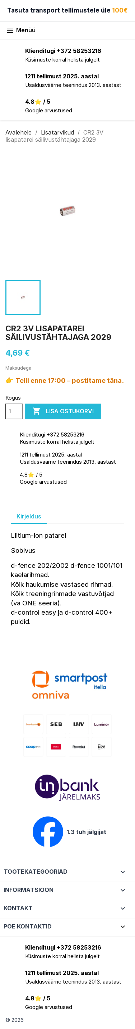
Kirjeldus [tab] (29, 516)
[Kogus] (14, 411)
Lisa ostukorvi (63, 411)
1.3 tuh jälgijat (86, 831)
